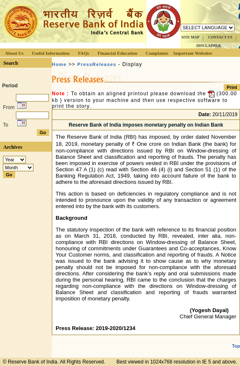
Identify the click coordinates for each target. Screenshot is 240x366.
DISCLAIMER (209, 45)
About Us (14, 53)
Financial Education (117, 53)
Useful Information (50, 53)
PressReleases (96, 64)
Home (59, 64)
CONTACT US (220, 37)
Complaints (157, 53)
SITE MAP (190, 37)
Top (236, 345)
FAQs (83, 53)
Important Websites (193, 53)
